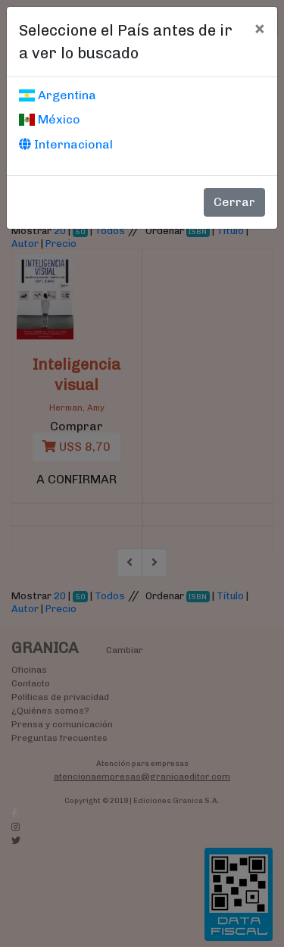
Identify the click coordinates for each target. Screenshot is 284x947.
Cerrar (234, 202)
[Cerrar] (259, 28)
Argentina (57, 95)
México (49, 119)
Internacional (66, 144)
